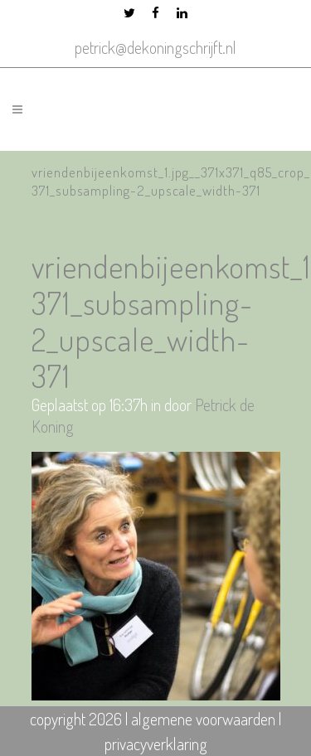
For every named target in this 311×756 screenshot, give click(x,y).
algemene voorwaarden (203, 718)
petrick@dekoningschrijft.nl (155, 47)
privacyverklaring (155, 743)
